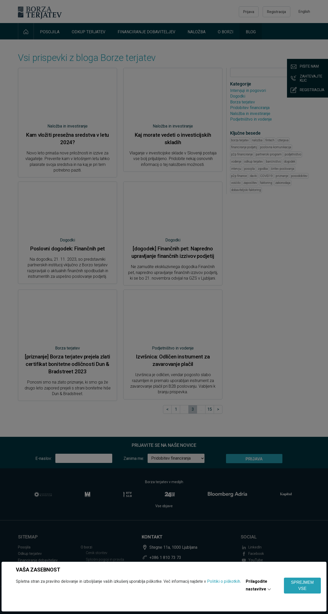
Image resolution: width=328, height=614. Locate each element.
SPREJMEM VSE (302, 585)
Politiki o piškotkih (223, 581)
